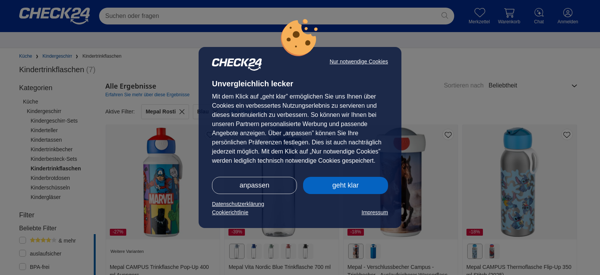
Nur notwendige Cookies (358, 61)
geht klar (345, 185)
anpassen (254, 185)
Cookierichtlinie (230, 212)
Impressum (375, 212)
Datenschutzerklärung (238, 204)
